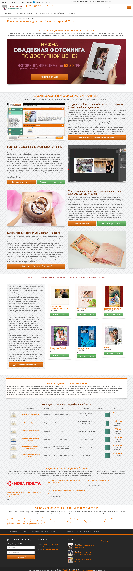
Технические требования (39, 526)
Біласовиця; (108, 516)
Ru (129, 2)
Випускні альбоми (46, 7)
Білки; (42, 518)
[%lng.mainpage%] (12, 12)
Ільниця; (88, 512)
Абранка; (107, 514)
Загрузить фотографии (111, 218)
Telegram (37, 2)
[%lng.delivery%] (79, 1)
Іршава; (32, 514)
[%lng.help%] (69, 1)
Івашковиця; (50, 512)
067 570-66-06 (15, 2)
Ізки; (78, 512)
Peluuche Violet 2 (58, 342)
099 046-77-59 (26, 2)
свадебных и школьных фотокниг (84, 565)
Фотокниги (30, 7)
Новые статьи (75, 534)
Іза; (57, 512)
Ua (124, 2)
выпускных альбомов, (69, 565)
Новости (53, 526)
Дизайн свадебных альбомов (26, 359)
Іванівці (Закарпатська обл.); (16, 512)
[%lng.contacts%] (91, 1)
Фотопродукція (62, 7)
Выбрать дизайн (82, 218)
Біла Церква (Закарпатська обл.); (46, 516)
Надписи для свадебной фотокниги (82, 554)
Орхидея (81, 303)
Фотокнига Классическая (30, 409)
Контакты (97, 526)
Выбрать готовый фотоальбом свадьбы (36, 261)
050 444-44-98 (6, 2)
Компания (14, 526)
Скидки (78, 526)
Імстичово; (25, 514)
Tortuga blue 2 (83, 343)
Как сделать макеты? (21, 176)
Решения (24, 526)
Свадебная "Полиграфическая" (59, 302)
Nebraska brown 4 (112, 303)
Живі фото (91, 7)
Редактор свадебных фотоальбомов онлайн (97, 132)
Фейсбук (104, 535)
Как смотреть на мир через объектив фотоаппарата (83, 547)
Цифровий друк (78, 7)
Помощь (70, 526)
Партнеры (87, 526)
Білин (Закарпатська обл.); (30, 518)
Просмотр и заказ (59, 309)
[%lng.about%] (59, 1)
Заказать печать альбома (51, 176)
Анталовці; (115, 514)
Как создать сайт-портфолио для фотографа (84, 540)
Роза (106, 342)
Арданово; (10, 516)
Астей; (26, 516)
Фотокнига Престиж (30, 417)
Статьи (61, 526)
